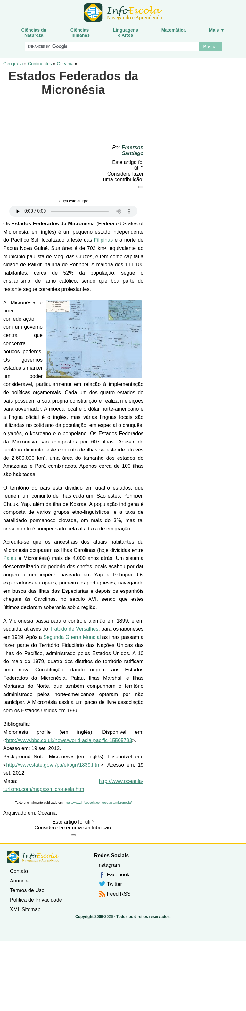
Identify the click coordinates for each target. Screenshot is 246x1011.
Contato (19, 871)
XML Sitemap (25, 909)
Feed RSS (119, 894)
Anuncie (19, 880)
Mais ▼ (217, 30)
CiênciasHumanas (80, 32)
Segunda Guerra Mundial (72, 637)
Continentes (40, 63)
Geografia (13, 63)
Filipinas (103, 240)
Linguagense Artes (125, 32)
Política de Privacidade (36, 900)
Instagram (108, 865)
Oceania (65, 63)
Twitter (114, 884)
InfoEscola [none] (33, 857)
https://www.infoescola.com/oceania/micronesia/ (98, 802)
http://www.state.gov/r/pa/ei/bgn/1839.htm (53, 765)
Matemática (173, 30)
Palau (9, 558)
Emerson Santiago (133, 150)
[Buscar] (112, 46)
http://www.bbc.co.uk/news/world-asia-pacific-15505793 (69, 740)
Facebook (118, 874)
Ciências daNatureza (33, 32)
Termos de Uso (27, 890)
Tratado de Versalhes (74, 628)
